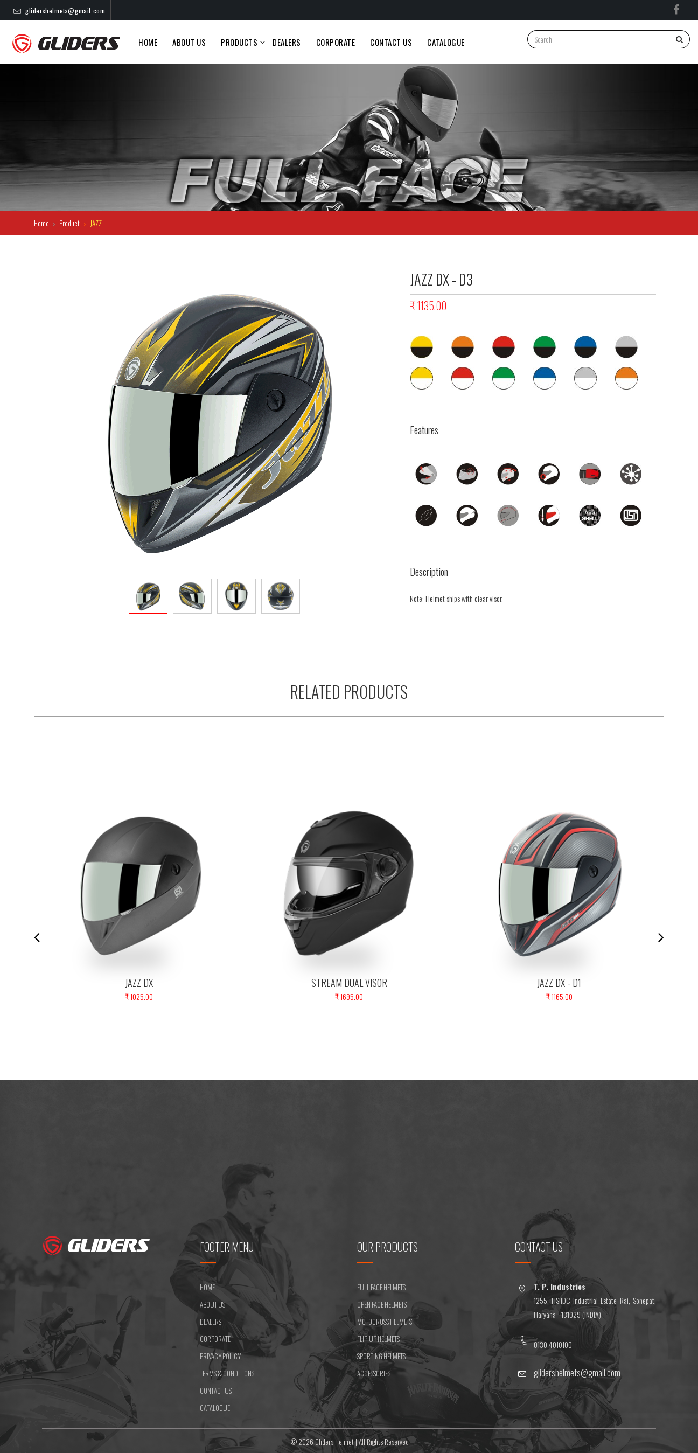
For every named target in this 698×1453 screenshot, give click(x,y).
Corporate (335, 42)
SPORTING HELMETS (381, 1356)
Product (70, 223)
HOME (207, 1287)
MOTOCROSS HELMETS (384, 1321)
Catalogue (446, 42)
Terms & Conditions (227, 1373)
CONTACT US (391, 42)
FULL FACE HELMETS (381, 1287)
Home (147, 42)
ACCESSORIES (373, 1373)
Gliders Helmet (334, 1441)
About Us (189, 42)
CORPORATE (215, 1338)
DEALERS (287, 42)
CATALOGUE (215, 1407)
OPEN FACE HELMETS (382, 1304)
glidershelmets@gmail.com (65, 10)
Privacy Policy (220, 1356)
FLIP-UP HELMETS (378, 1338)
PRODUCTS (239, 42)
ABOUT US (212, 1304)
